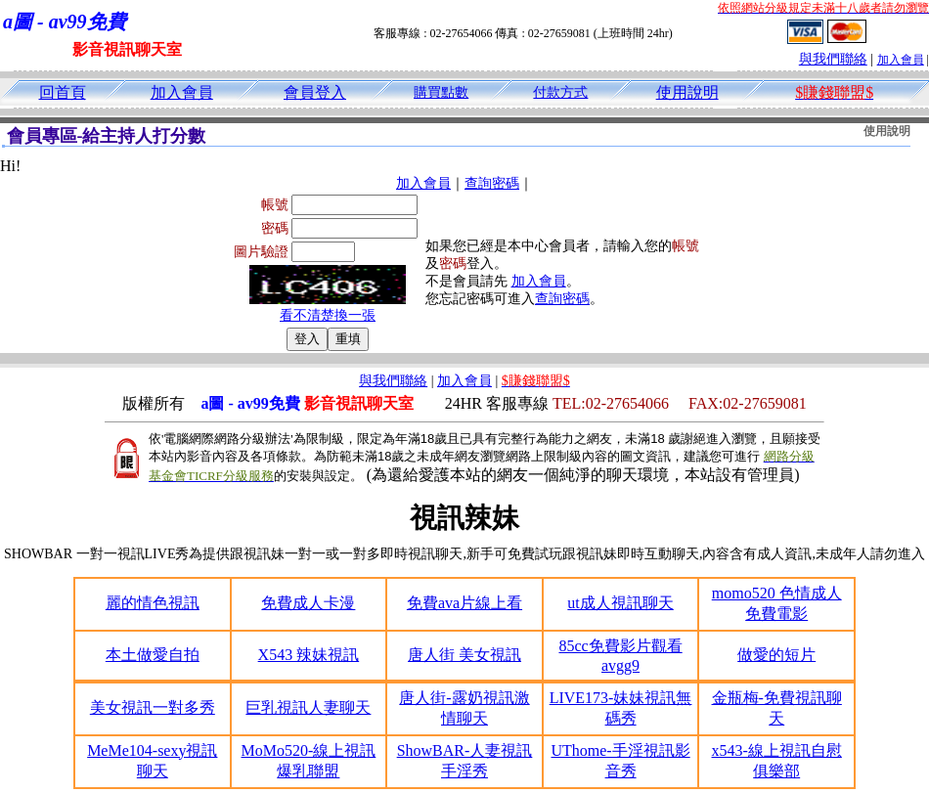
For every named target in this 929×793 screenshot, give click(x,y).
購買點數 (441, 92)
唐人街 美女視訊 (464, 654)
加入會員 (900, 59)
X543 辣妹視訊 (309, 654)
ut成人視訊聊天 (620, 603)
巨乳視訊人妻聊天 (308, 707)
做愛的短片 (776, 654)
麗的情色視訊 (152, 603)
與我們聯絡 (833, 59)
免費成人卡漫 (308, 603)
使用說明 (687, 92)
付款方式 (560, 92)
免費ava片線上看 (464, 603)
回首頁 (62, 92)
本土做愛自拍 (152, 654)
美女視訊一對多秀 (152, 707)
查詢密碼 (491, 183)
